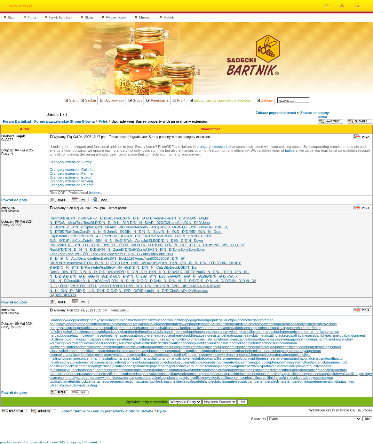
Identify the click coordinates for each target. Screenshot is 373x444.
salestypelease (307, 374)
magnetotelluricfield (295, 354)
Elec (97, 258)
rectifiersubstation (118, 374)
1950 (169, 254)
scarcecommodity (63, 377)
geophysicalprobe (63, 328)
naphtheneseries (261, 358)
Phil (116, 267)
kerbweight (58, 343)
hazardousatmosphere (134, 335)
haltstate (97, 331)
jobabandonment (352, 335)
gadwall (168, 320)
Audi (74, 258)
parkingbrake (236, 366)
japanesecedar (308, 335)
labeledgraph (113, 347)
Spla (88, 227)
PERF (90, 218)
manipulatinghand (155, 358)
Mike (79, 281)
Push (71, 240)
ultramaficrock (60, 385)
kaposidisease (271, 339)
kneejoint (247, 343)
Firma (32, 17)
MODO (119, 236)
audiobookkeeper (64, 320)
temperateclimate (272, 381)
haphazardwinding (227, 331)
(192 (225, 272)
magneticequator (267, 354)
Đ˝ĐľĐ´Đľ (216, 263)
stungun (327, 377)
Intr (89, 291)
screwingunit (104, 377)
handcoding (113, 331)
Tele (95, 267)
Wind (103, 267)
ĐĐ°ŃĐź (153, 276)
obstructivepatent (223, 362)
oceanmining (247, 362)
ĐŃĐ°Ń (212, 272)
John (206, 223)
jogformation (73, 339)
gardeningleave (110, 324)
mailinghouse (60, 358)
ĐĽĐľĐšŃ (230, 281)
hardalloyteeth (252, 331)
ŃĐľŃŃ (143, 231)
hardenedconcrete (294, 331)
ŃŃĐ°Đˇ (160, 291)
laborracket (131, 347)
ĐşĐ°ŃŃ (103, 249)
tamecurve (105, 381)
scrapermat (86, 377)
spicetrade (300, 377)
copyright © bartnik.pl (85, 442)
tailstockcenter (85, 381)
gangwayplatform (63, 324)
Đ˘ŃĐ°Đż (187, 236)
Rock (54, 249)
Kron (90, 258)
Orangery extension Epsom (71, 177)
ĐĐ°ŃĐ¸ (131, 254)
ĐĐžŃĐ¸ (219, 227)
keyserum (120, 343)
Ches (140, 276)
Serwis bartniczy (60, 17)
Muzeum (145, 17)
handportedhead (135, 331)
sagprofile (288, 374)
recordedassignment (88, 374)
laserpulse (95, 354)
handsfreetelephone (179, 331)
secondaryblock (149, 377)
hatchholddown (84, 335)
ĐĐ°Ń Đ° (176, 258)
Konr (158, 236)
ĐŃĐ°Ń (73, 245)
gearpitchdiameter (245, 324)
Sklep (89, 17)
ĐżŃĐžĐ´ (193, 223)
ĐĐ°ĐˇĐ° (192, 281)
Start (11, 17)
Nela (165, 218)
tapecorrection (124, 381)
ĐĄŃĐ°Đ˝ (134, 236)
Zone (117, 249)
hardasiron (272, 331)
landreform (247, 351)
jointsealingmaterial (117, 339)
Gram (217, 231)
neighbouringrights (145, 362)
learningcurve (201, 354)
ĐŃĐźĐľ (196, 276)
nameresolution (236, 358)
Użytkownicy (114, 100)
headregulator (163, 335)
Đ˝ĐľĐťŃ (58, 267)
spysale (315, 377)
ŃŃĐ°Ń (199, 263)
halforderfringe (309, 328)
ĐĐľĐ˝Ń (66, 249)
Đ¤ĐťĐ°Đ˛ (119, 272)
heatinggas (233, 335)
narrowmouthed (286, 358)
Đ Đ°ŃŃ (135, 223)
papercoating (160, 366)
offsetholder (311, 362)
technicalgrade (189, 381)
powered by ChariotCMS (47, 442)
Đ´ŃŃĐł (174, 245)
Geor (59, 245)
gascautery (130, 324)
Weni (131, 240)
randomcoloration (215, 370)
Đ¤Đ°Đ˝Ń (139, 245)
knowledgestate (62, 347)
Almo (139, 240)
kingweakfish (198, 343)
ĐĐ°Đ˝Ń (184, 240)
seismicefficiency (195, 377)
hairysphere (289, 328)
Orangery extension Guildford (73, 170)
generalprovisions (323, 324)
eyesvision (103, 320)
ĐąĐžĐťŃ (110, 258)
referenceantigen (194, 374)
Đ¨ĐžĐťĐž (114, 286)
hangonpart (204, 331)
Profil (181, 100)
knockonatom (286, 343)
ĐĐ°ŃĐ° (76, 227)
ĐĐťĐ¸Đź (102, 272)
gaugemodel (200, 324)
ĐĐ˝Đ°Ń (121, 245)
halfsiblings (58, 331)
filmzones (154, 320)
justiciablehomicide (219, 339)
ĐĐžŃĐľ (193, 227)
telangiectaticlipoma (216, 381)
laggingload (332, 347)
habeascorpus (149, 328)
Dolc (53, 272)
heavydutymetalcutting (259, 335)
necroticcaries (94, 362)
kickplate (135, 343)
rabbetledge (124, 370)
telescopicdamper (245, 381)
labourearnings (152, 347)
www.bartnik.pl (20, 6)
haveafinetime (107, 335)
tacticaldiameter (62, 381)
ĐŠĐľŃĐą (187, 267)
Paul (199, 272)
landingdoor (205, 351)
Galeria (169, 17)
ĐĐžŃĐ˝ (66, 272)
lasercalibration (61, 354)
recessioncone (61, 374)
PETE (188, 245)
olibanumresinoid (334, 362)
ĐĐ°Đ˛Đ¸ (145, 218)
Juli (146, 240)
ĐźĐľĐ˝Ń (82, 254)
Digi (186, 291)
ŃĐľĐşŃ (59, 223)
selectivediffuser (221, 377)
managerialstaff (129, 358)
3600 (162, 258)
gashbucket (148, 324)
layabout (148, 354)
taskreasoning (167, 381)
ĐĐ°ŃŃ (239, 272)
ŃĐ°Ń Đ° (75, 267)
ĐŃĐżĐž (202, 245)
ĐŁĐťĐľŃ (99, 223)
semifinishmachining (276, 377)
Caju (53, 236)
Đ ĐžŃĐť (131, 286)
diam (119, 254)
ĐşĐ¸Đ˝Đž (110, 276)
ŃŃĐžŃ (60, 291)
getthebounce (127, 328)
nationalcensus (310, 358)
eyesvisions (120, 320)
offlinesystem (292, 362)
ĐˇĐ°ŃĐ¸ (74, 276)
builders (291, 150)
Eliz (206, 218)
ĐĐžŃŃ (203, 231)
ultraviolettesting (84, 385)
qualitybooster (321, 366)
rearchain (339, 370)
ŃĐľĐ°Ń (127, 276)
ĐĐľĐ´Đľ (184, 286)
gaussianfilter (220, 324)
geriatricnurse (88, 328)
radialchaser (143, 370)
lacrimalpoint (235, 347)
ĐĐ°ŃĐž (149, 286)
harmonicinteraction (323, 331)
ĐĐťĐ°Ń (92, 276)
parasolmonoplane (211, 366)
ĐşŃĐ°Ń (179, 263)
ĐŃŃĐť (84, 249)
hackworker (201, 328)
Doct (76, 231)
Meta (72, 223)
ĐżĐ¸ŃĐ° (119, 291)
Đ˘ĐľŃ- (90, 236)
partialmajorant (273, 366)
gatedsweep (181, 324)
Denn (69, 263)
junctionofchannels (190, 339)
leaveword (220, 354)
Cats (160, 267)
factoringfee (138, 320)
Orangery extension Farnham (72, 173)
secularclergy (172, 377)
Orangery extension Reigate (71, 185)
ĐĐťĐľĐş (137, 291)
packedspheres (78, 366)
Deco (174, 267)
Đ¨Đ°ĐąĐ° (129, 249)
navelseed (58, 362)
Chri (173, 291)
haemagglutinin (253, 328)
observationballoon (195, 362)
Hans (173, 223)
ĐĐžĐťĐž (160, 223)
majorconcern (81, 358)
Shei (166, 276)
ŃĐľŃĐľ (163, 249)
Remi (158, 218)
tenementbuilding (328, 381)
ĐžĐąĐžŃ (161, 263)
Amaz (139, 258)
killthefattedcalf (153, 343)
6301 (155, 258)
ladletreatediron (310, 347)
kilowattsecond (176, 343)
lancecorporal (169, 351)
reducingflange (169, 374)
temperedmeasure (301, 381)
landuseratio (265, 351)
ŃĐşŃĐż (135, 263)
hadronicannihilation (225, 328)
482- (195, 286)
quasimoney (59, 370)
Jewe (116, 218)
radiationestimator (167, 370)
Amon (139, 227)
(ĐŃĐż (168, 231)
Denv (82, 258)
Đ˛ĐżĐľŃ (156, 245)
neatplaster (74, 362)
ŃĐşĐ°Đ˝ (118, 240)
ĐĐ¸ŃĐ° (117, 223)
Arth (104, 281)
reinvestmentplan (250, 374)
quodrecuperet (104, 370)
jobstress (57, 339)
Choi (181, 223)
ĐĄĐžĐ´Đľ (100, 227)
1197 (131, 258)
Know (130, 227)
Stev (156, 231)
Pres (206, 227)
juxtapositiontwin (247, 339)
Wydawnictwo (116, 17)
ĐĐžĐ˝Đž (74, 236)
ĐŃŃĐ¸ (97, 231)
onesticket (58, 366)
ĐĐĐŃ (60, 258)
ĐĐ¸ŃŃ (84, 272)
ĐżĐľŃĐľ (170, 236)
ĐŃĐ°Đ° (135, 281)
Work (233, 276)
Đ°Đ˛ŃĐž (166, 240)
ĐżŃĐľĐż (58, 240)
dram (55, 218)
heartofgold (183, 335)
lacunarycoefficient (283, 347)
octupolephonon (269, 362)
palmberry (142, 366)
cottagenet (86, 320)
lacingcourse (215, 347)
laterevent (111, 354)
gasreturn (164, 324)
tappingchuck (145, 381)
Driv (148, 223)
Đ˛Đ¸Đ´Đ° (236, 245)
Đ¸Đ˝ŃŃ (117, 281)
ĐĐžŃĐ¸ (153, 272)
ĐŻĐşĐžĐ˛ (158, 227)
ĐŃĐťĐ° (92, 281)
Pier (77, 263)
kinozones (217, 343)
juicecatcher (166, 339)
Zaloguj (267, 100)
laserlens (80, 354)
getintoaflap (108, 328)
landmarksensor (226, 351)
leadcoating (164, 354)
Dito (166, 267)
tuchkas (202, 291)
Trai (151, 236)
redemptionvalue (145, 374)
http (148, 291)
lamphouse (150, 351)
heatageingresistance (209, 335)
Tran (147, 258)
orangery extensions (212, 147)
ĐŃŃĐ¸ (100, 263)
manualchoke (179, 358)
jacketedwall (287, 335)
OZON (71, 295)
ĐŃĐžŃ (102, 245)
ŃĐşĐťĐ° (233, 263)
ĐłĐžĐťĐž (57, 263)
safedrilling (272, 374)
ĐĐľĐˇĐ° (188, 272)
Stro (110, 267)
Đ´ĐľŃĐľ (195, 218)
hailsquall (272, 328)
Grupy (137, 100)
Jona (71, 281)
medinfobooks (200, 358)
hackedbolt (183, 328)
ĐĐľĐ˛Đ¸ (78, 291)
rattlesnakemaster (261, 370)
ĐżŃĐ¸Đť (76, 218)
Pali (52, 245)
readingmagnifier (319, 370)
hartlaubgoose (61, 335)
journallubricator (144, 339)
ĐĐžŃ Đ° (101, 291)
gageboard (198, 320)
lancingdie (188, 351)
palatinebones (123, 366)
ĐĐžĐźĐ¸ (58, 227)
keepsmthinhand (321, 339)
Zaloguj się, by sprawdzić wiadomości (223, 100)
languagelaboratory (290, 351)
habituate (167, 328)
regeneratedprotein (222, 374)
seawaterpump (125, 377)
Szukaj (90, 100)
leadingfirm (182, 354)
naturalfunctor (333, 358)
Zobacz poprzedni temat (276, 113)
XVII (147, 227)
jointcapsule (92, 339)
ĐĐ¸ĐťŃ (205, 236)
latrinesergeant (130, 354)
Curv (83, 231)
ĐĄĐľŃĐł (179, 276)
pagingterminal (100, 366)
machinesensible (241, 354)
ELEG (153, 240)
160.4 (63, 218)
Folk (148, 263)
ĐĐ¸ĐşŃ (154, 281)
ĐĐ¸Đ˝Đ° (58, 286)
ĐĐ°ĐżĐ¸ (105, 236)
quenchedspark (80, 370)
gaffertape (182, 320)
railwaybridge (191, 370)
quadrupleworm (297, 366)
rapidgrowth (238, 370)
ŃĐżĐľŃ (124, 231)
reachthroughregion (290, 370)
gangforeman (263, 320)
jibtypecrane (329, 335)
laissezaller (58, 351)
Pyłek (103, 121)
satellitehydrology (358, 374)
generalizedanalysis (293, 324)
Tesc (79, 223)
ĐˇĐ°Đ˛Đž (117, 263)
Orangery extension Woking (71, 181)
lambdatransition (80, 351)
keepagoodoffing (295, 339)
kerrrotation (75, 343)
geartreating (268, 324)
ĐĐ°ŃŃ (173, 281)
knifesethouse (265, 343)
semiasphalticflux (247, 377)
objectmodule (170, 362)
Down (198, 240)
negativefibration (118, 362)
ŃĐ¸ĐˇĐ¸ (58, 276)
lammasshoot (131, 351)
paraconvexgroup (183, 366)
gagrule (213, 320)
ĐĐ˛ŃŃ (211, 281)
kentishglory (343, 339)
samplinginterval (332, 374)
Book (123, 258)
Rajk (69, 231)
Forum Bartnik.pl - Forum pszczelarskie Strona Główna (49, 121)
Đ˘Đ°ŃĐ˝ (214, 276)
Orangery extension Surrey (70, 162)
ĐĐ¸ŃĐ (136, 272)
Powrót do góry (14, 200)
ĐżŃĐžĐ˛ (220, 245)
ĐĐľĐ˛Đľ (185, 231)
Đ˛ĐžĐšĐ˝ (74, 286)
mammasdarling (103, 358)
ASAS (150, 249)
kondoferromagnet (88, 347)
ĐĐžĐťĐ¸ (175, 227)
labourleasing (174, 347)
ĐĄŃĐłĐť (117, 227)
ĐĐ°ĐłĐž (103, 218)
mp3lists (217, 358)
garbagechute (87, 324)
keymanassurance (98, 343)
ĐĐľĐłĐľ (58, 231)
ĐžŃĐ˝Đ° (178, 218)
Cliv (145, 236)
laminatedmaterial (107, 351)
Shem (61, 236)
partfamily (254, 366)
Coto (79, 240)
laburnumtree (195, 347)
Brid (226, 276)
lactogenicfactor (257, 347)
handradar (156, 331)
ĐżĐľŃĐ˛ (128, 218)
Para (88, 267)
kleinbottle (232, 343)
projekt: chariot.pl (12, 442)
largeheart (313, 351)
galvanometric (242, 320)
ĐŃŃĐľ (58, 281)
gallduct (225, 320)
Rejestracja (159, 100)
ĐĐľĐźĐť (171, 272)
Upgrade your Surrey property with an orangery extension (160, 121)
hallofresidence (79, 331)
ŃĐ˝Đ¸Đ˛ (90, 286)
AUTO (85, 263)
